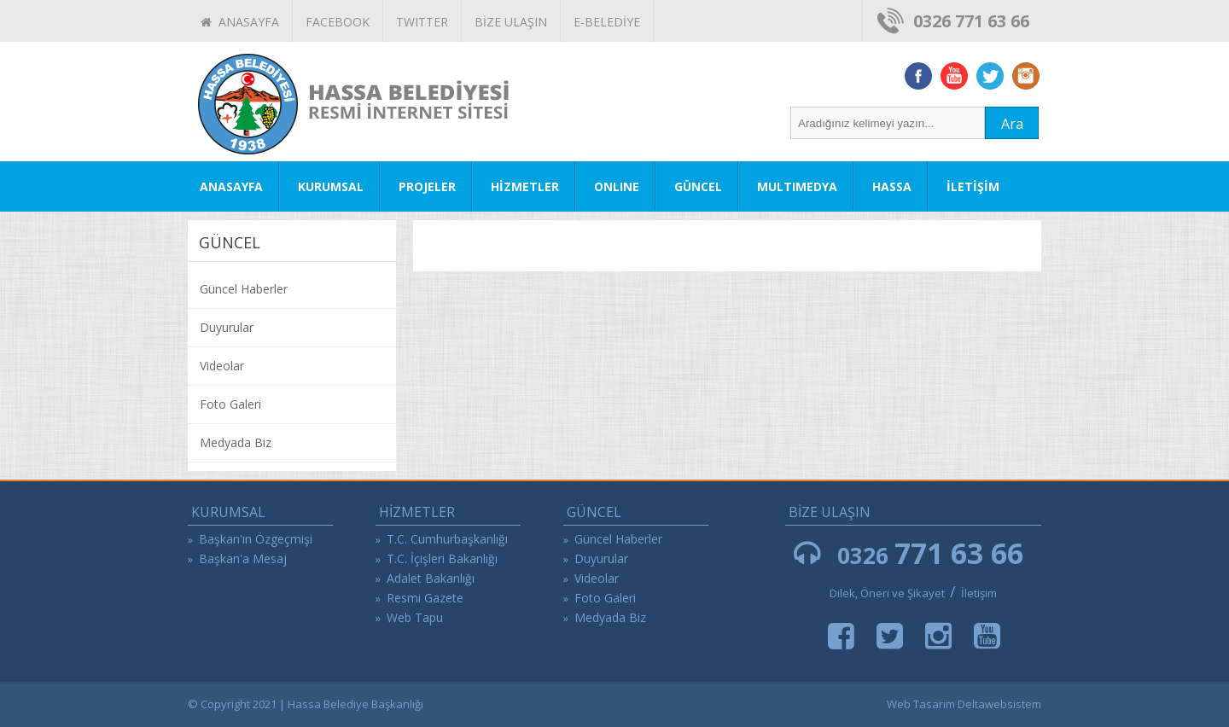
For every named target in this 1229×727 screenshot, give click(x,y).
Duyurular (226, 327)
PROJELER (427, 186)
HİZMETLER (525, 186)
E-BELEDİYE (607, 22)
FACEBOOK (338, 22)
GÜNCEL (698, 186)
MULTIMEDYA (797, 186)
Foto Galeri (230, 404)
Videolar (222, 366)
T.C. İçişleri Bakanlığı (442, 558)
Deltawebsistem (999, 704)
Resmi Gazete (425, 598)
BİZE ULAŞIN (511, 22)
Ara (1012, 123)
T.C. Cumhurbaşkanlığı (447, 539)
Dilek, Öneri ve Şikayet (887, 593)
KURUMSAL (331, 186)
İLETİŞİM (973, 186)
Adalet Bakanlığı (431, 578)
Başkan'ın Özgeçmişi (255, 539)
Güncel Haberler (244, 289)
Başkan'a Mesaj (243, 558)
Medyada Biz (235, 442)
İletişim (979, 593)
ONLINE (616, 186)
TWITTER (422, 22)
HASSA (892, 186)
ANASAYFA (240, 22)
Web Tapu (415, 617)
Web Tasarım (921, 704)
